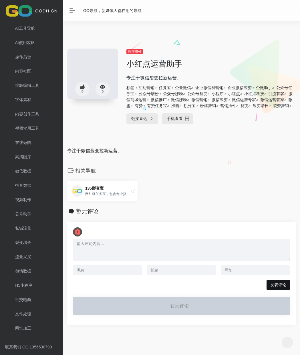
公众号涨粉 (173, 93)
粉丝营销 (208, 105)
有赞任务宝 (157, 105)
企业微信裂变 (240, 87)
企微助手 (264, 87)
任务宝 (165, 87)
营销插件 (228, 105)
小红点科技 (254, 93)
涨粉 (175, 105)
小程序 (218, 93)
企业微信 (183, 87)
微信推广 (159, 99)
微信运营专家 (244, 99)
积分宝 (190, 105)
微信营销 (199, 99)
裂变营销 (281, 105)
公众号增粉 (149, 93)
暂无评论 (87, 211)
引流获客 (276, 93)
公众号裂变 (197, 93)
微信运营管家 (272, 99)
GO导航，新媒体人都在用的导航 (112, 10)
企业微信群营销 (209, 87)
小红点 (234, 93)
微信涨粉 (179, 99)
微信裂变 (220, 99)
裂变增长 (135, 52)
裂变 (244, 105)
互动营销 (146, 87)
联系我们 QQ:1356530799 (28, 347)
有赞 (139, 105)
